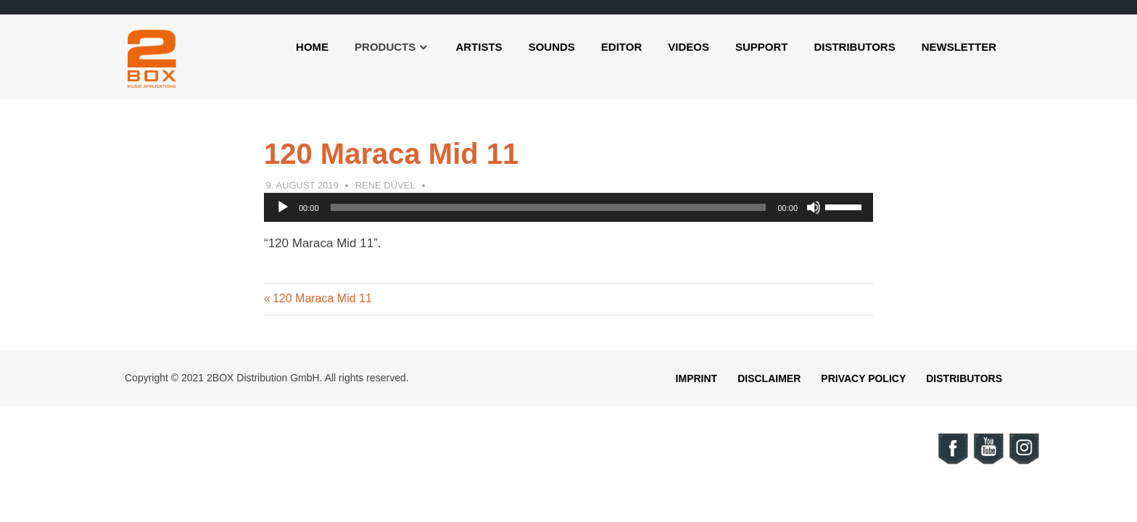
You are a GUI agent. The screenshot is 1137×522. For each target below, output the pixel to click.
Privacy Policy (863, 378)
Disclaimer (769, 378)
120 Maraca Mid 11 (322, 298)
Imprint (697, 378)
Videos (688, 47)
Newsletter (959, 47)
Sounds (552, 47)
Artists (478, 47)
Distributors (854, 47)
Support (761, 47)
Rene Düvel (385, 185)
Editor (621, 47)
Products (385, 47)
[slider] (548, 207)
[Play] (283, 207)
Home (312, 47)
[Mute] (813, 207)
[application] (568, 207)
